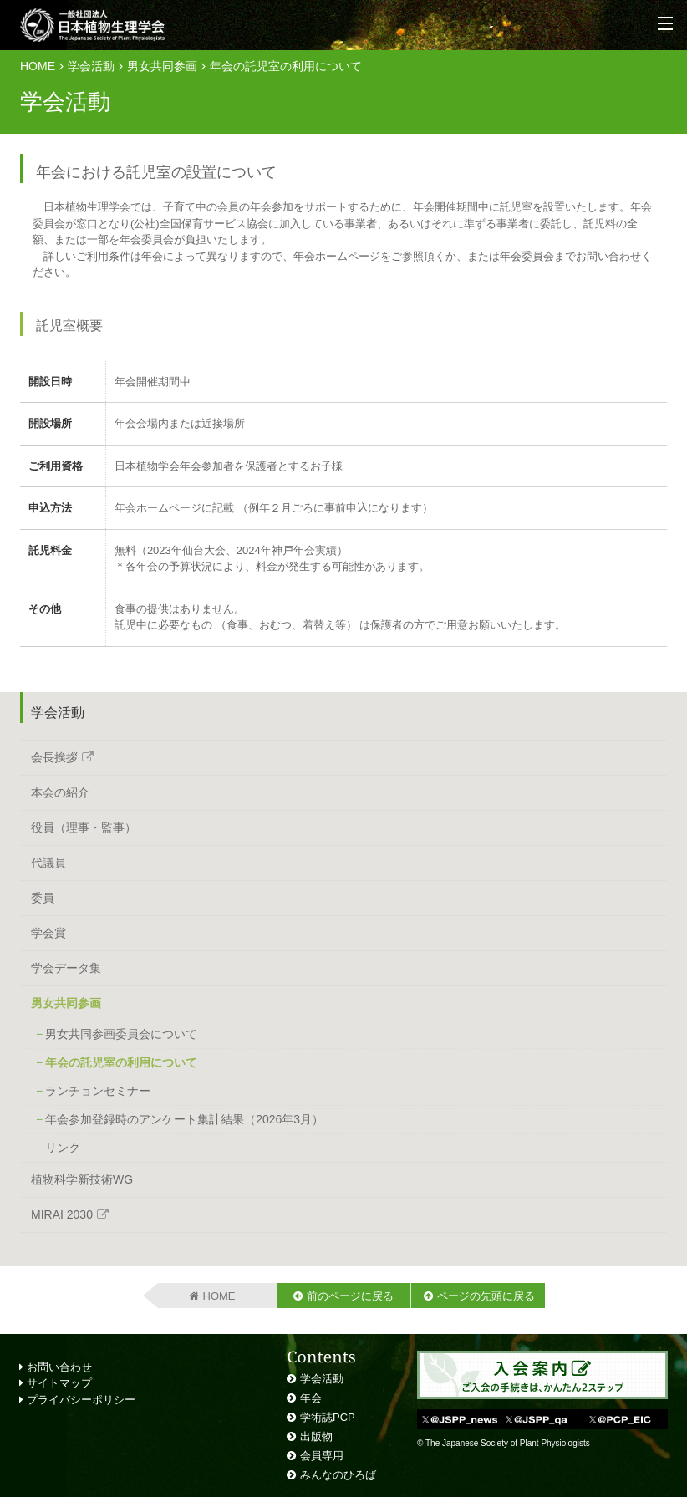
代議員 (48, 862)
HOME (37, 66)
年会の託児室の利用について (286, 66)
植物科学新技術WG (82, 1179)
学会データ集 (66, 968)
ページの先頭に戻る (486, 1296)
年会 (311, 1398)
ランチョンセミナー (97, 1090)
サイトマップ (55, 1383)
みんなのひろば (338, 1475)
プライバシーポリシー (77, 1399)
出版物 (316, 1436)
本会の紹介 (60, 792)
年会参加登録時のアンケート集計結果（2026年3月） (184, 1119)
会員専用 (322, 1455)
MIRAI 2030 (62, 1214)
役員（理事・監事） (83, 827)
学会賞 (48, 932)
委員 (42, 897)
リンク (62, 1147)
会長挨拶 (54, 757)
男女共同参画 (162, 66)
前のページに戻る (350, 1296)
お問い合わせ (55, 1367)
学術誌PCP (327, 1417)
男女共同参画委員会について (121, 1034)
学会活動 (91, 66)
